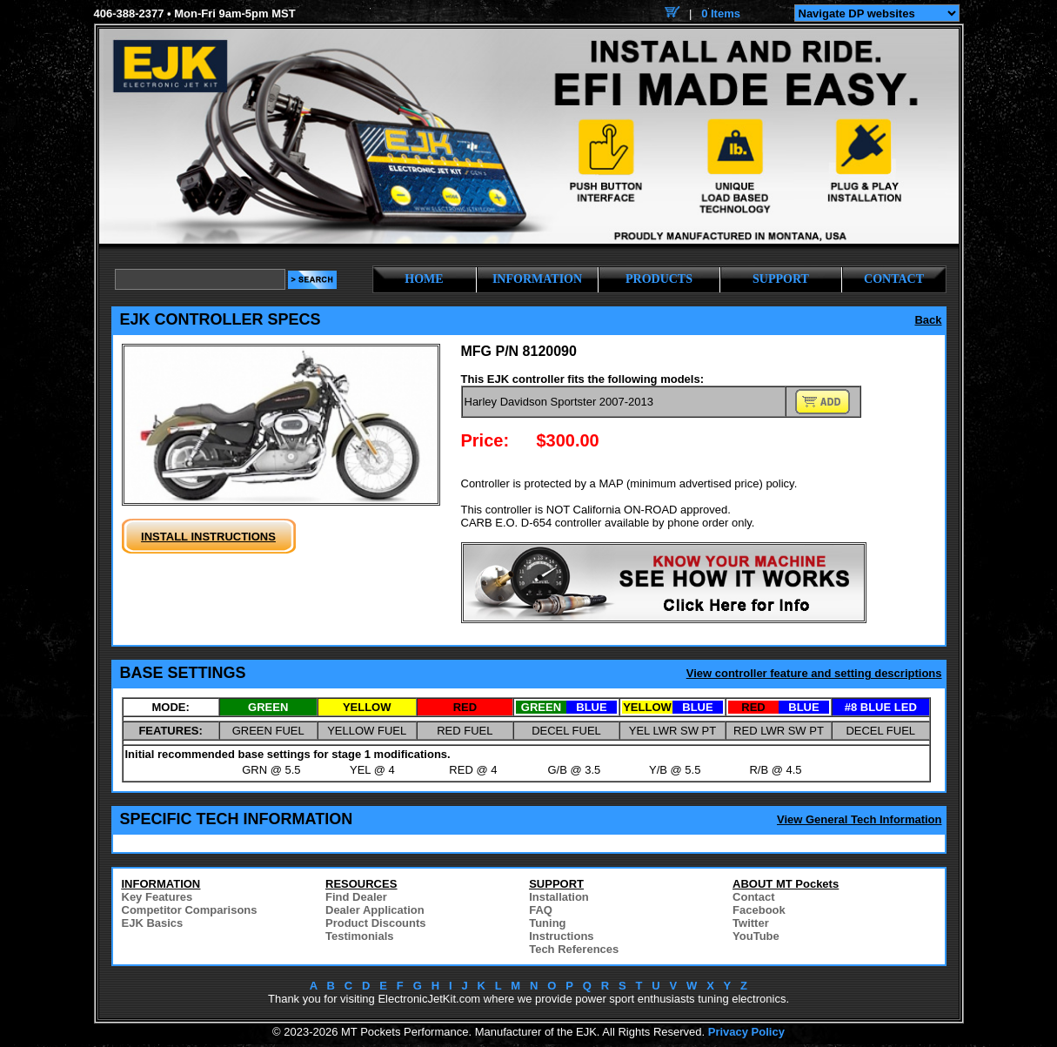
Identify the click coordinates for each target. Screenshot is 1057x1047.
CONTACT (894, 278)
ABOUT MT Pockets (786, 883)
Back (927, 319)
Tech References (574, 949)
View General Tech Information (859, 819)
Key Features (157, 896)
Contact (753, 896)
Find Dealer (356, 896)
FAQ (540, 909)
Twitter (751, 923)
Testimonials (359, 936)
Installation (559, 896)
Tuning (547, 923)
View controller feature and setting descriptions (814, 673)
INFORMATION (537, 278)
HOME (424, 278)
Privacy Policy (746, 1031)
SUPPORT (781, 278)
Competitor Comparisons (190, 909)
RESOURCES (361, 883)
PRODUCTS (659, 278)
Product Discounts (375, 923)
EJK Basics (153, 923)
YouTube (756, 936)
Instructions (561, 936)
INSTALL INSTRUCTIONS (208, 536)
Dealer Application (375, 909)
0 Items (720, 13)
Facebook (759, 909)
